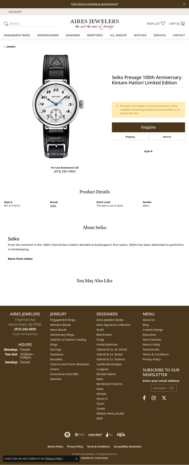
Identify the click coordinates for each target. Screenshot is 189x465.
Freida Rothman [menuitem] (107, 344)
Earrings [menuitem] (55, 349)
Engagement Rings (17, 35)
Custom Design (153, 330)
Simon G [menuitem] (102, 399)
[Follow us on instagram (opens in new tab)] (154, 398)
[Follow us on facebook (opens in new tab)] (144, 398)
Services (160, 35)
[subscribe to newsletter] (171, 387)
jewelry (11, 46)
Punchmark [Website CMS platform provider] (101, 458)
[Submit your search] (6, 23)
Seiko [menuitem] (100, 389)
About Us (149, 320)
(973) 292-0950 (65, 171)
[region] (56, 107)
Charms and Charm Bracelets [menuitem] (69, 364)
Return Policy (151, 344)
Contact (179, 35)
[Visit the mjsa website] (121, 435)
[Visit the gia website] (79, 435)
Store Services (152, 339)
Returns (167, 136)
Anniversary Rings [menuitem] (62, 334)
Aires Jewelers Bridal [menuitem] (110, 320)
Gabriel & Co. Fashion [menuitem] (111, 359)
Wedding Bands (48, 35)
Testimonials (151, 349)
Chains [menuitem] (54, 369)
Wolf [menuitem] (99, 418)
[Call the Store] (25, 329)
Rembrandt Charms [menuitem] (110, 384)
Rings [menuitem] (53, 344)
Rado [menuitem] (100, 379)
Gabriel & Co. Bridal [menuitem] (110, 354)
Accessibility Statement (127, 446)
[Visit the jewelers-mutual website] (95, 435)
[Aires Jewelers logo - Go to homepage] (95, 23)
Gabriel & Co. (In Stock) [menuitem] (112, 349)
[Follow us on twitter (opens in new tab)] (164, 398)
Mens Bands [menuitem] (58, 330)
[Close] (184, 4)
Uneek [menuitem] (101, 408)
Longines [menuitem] (103, 369)
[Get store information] (25, 334)
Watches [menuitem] (55, 379)
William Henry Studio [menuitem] (110, 413)
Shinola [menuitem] (101, 394)
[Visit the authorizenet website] (67, 435)
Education (149, 334)
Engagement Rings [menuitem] (62, 320)
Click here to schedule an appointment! (94, 4)
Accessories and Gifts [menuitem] (64, 374)
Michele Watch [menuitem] (106, 374)
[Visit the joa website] (109, 435)
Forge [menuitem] (100, 339)
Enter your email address (161, 381)
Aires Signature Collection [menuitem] (114, 325)
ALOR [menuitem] (100, 330)
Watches (140, 35)
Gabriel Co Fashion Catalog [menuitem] (68, 339)
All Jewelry (118, 35)
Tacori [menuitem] (100, 403)
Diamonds (73, 35)
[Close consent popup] (76, 459)
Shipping (130, 136)
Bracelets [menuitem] (56, 359)
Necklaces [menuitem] (56, 354)
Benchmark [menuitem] (104, 334)
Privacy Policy (152, 359)
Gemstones (95, 35)
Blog (146, 325)
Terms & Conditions (156, 354)
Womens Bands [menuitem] (60, 325)
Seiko (53, 205)
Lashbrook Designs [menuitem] (109, 364)
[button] (14, 11)
